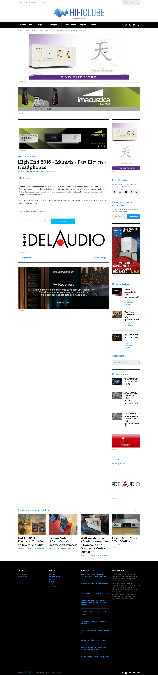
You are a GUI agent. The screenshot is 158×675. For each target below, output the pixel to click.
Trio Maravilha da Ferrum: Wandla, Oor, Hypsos (93, 622)
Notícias (52, 574)
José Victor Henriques (37, 171)
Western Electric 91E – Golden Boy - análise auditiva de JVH (94, 648)
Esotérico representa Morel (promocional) (131, 316)
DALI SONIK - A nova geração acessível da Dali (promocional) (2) (132, 420)
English (83, 25)
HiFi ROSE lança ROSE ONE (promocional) (131, 293)
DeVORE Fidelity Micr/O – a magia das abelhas (95, 658)
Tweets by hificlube (118, 464)
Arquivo (51, 584)
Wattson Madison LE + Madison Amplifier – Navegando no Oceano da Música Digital (94, 545)
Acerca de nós (31, 2)
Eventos (34, 30)
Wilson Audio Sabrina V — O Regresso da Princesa (63, 541)
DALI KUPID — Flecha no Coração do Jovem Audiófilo (30, 541)
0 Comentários (50, 171)
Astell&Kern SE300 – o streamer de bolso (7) (94, 613)
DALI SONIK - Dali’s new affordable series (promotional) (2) (131, 399)
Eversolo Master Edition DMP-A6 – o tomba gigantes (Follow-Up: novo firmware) (94, 602)
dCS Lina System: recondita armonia (94, 593)
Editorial (52, 582)
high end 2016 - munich (46, 30)
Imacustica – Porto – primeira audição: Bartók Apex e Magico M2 (94, 575)
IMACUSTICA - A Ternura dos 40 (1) (131, 381)
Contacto (43, 2)
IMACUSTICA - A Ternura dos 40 (131, 337)
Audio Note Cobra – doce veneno (93, 640)
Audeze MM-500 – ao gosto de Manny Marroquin (95, 632)
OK (137, 2)
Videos (93, 25)
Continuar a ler (63, 221)
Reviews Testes (54, 577)
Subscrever (134, 216)
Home (20, 2)
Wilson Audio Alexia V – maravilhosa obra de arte (94, 585)
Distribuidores (70, 25)
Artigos (39, 25)
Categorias (54, 25)
